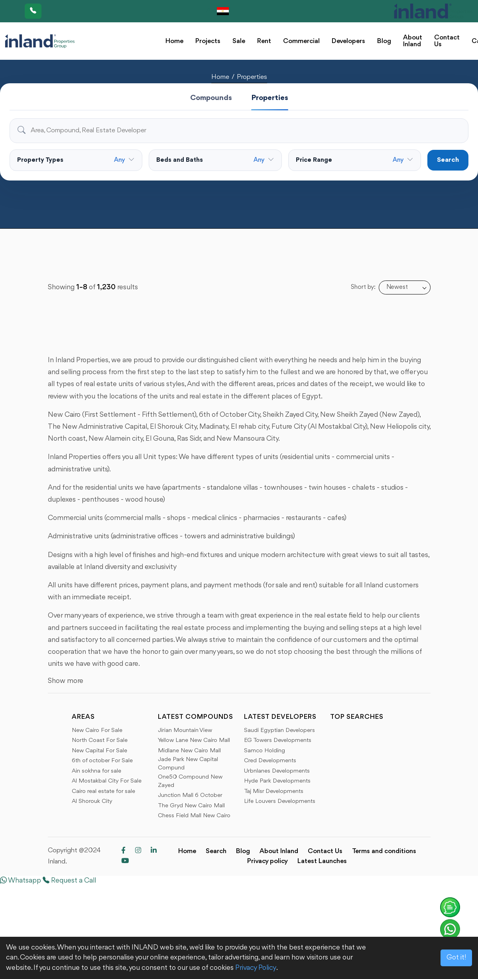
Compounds (211, 98)
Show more (65, 681)
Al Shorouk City (92, 801)
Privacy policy (267, 861)
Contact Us (447, 41)
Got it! (456, 957)
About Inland (412, 41)
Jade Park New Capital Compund (188, 764)
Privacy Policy (255, 967)
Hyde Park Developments (277, 781)
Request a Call (69, 880)
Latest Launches (322, 861)
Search (448, 160)
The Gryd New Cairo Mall (191, 806)
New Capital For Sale (99, 751)
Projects (207, 41)
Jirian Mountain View (185, 731)
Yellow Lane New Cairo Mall (194, 741)
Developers (348, 41)
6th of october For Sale (102, 761)
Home (174, 41)
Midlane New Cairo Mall (189, 751)
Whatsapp (20, 880)
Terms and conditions (384, 851)
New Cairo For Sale (97, 731)
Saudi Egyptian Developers (279, 731)
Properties (252, 77)
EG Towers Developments (277, 741)
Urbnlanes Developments (277, 771)
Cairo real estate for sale (103, 792)
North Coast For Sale (100, 741)
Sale (238, 41)
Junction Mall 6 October (190, 796)
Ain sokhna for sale (96, 771)
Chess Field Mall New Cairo (194, 816)
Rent (264, 41)
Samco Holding (264, 751)
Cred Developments (270, 761)
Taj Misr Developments (273, 792)
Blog (384, 41)
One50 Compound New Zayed (190, 781)
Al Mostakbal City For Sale (107, 781)
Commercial (301, 41)
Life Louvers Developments (279, 801)
